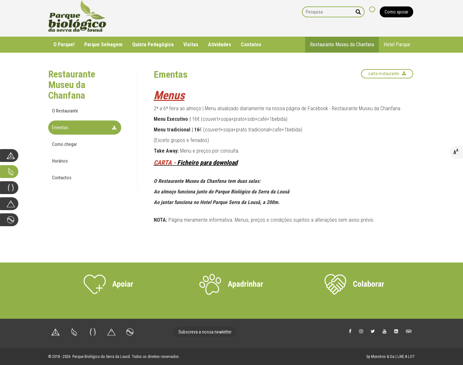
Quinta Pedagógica (153, 44)
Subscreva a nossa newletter (205, 331)
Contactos (61, 177)
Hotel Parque (397, 44)
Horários (60, 161)
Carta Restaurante (387, 73)
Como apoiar (396, 11)
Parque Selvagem (103, 44)
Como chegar (64, 144)
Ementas (60, 127)
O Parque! (64, 44)
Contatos (251, 44)
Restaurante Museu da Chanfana (342, 44)
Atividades (219, 44)
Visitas (190, 44)
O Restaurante (65, 110)
